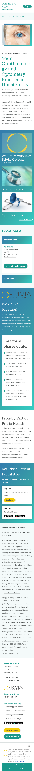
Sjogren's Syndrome (17, 189)
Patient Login (12, 730)
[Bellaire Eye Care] (12, 6)
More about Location (15, 266)
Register (9, 500)
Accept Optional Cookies (17, 765)
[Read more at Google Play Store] (20, 516)
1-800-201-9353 (15, 587)
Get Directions (10, 257)
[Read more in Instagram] (8, 697)
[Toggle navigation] (27, 6)
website (19, 458)
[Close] (29, 746)
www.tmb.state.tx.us (12, 593)
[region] (17, 757)
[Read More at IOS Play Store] (8, 723)
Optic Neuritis (12, 215)
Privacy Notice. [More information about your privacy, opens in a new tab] (19, 761)
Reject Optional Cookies (17, 769)
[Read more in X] (12, 697)
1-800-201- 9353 (15, 644)
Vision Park (9, 279)
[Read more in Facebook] (5, 697)
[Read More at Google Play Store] (18, 723)
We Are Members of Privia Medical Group (16, 159)
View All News (26, 220)
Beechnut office (10, 240)
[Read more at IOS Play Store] (8, 516)
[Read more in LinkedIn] (16, 697)
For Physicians (12, 736)
